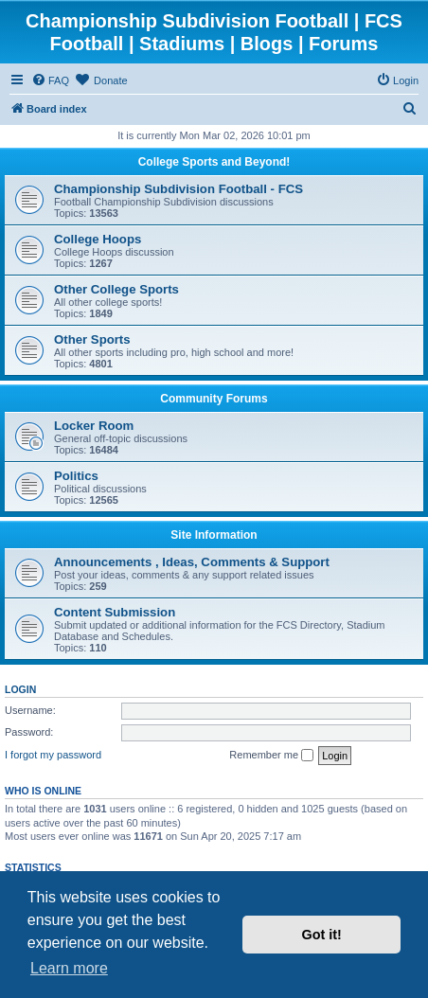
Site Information (213, 535)
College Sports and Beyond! (214, 162)
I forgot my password (53, 754)
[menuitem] (50, 80)
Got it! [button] (322, 934)
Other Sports (92, 339)
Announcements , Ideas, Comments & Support (192, 562)
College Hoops (97, 239)
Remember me (271, 755)
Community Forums (213, 398)
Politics (76, 476)
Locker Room (94, 426)
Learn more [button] (69, 968)
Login (20, 689)
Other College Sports (116, 289)
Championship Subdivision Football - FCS (178, 189)
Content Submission (114, 612)
